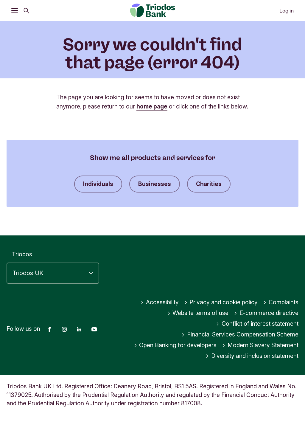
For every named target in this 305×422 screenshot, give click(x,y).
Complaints (280, 302)
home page (151, 106)
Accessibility (159, 302)
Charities (209, 183)
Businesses (154, 183)
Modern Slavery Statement (260, 345)
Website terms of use (198, 312)
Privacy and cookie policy (221, 302)
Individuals (98, 183)
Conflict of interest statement (257, 323)
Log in (286, 11)
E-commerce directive (266, 312)
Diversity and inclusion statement (252, 355)
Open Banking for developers (175, 345)
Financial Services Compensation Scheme (239, 334)
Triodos (22, 254)
